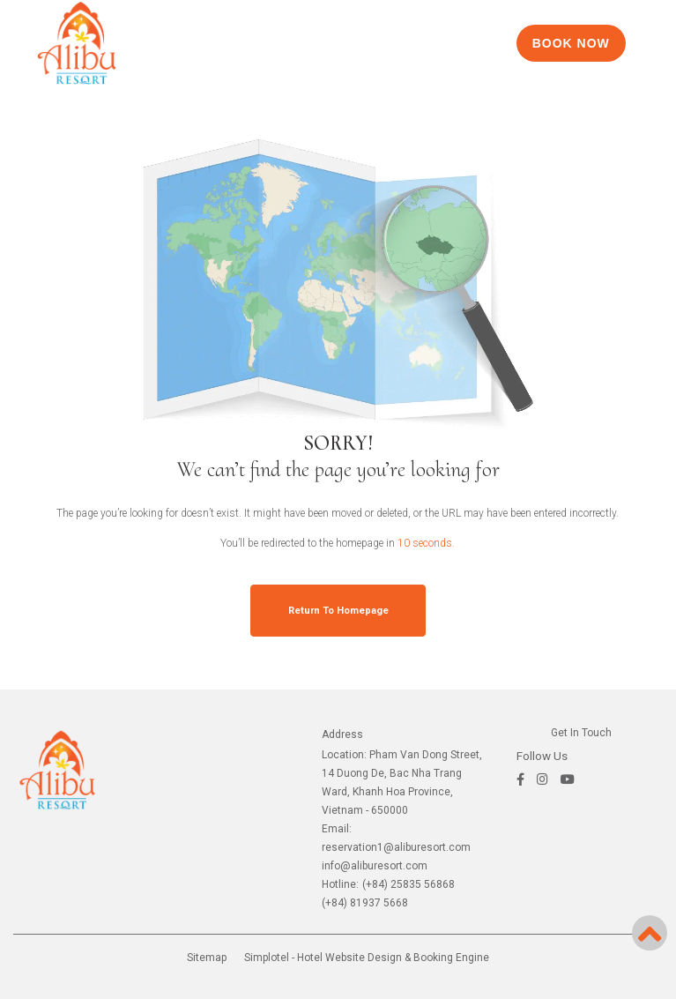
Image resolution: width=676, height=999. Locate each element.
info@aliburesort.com (374, 866)
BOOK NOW (571, 43)
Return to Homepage (338, 610)
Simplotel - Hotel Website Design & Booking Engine (366, 957)
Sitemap (207, 957)
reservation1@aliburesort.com (396, 847)
